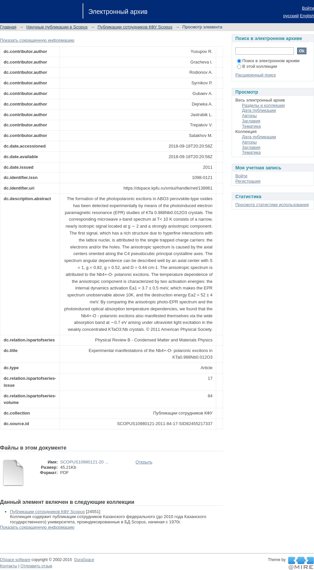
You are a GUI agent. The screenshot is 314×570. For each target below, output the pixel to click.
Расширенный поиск (255, 74)
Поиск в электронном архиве (268, 60)
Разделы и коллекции (263, 105)
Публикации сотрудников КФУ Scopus (135, 26)
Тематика (251, 126)
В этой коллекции (257, 66)
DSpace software (15, 559)
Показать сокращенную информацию (37, 40)
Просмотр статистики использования (272, 204)
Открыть (144, 462)
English (307, 15)
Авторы (249, 115)
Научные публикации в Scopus (57, 26)
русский (291, 15)
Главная (8, 26)
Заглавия (251, 120)
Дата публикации (259, 110)
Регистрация (247, 181)
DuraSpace (84, 559)
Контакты (8, 566)
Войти (308, 8)
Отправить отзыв (36, 566)
